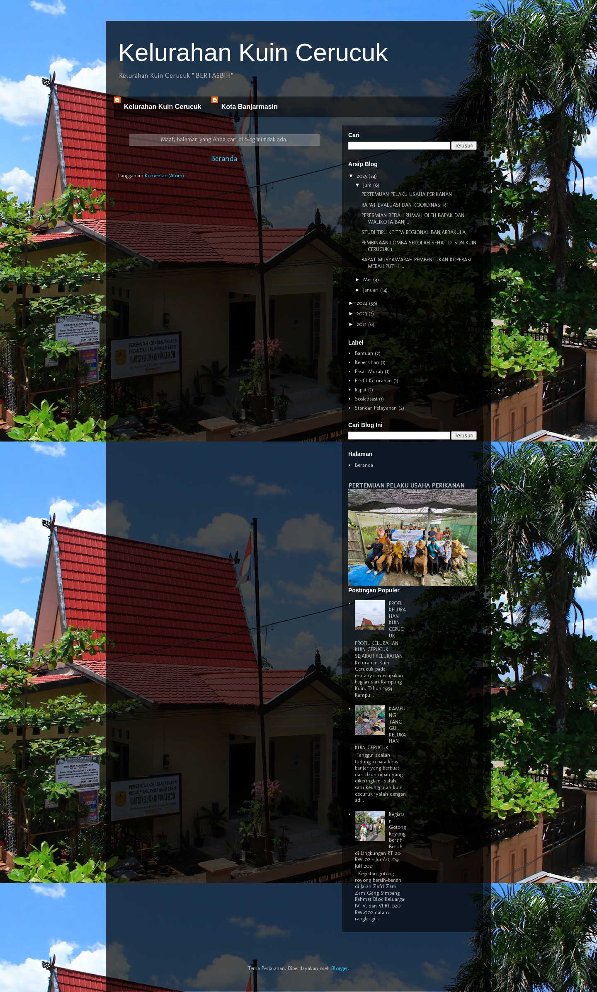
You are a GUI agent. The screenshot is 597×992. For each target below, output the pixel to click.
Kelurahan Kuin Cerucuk (253, 52)
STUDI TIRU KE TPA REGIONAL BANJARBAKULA (414, 232)
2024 (363, 303)
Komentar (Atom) (164, 175)
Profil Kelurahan (373, 380)
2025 (363, 176)
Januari (371, 290)
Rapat (360, 389)
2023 (363, 313)
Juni (368, 185)
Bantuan (364, 353)
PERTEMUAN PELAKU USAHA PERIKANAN (407, 194)
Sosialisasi (366, 399)
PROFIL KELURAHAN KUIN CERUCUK (397, 619)
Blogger (339, 968)
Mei (368, 279)
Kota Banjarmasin (249, 106)
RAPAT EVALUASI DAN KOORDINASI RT (405, 205)
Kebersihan (367, 362)
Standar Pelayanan (376, 408)
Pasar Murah (369, 371)
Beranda (224, 158)
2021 (362, 324)
